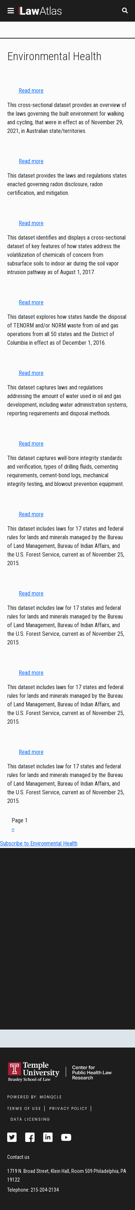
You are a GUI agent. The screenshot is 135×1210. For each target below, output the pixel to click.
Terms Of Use (24, 1108)
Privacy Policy (68, 1108)
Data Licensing (30, 1119)
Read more (31, 90)
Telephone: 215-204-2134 (33, 1190)
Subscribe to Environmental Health (38, 843)
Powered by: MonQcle (34, 1097)
